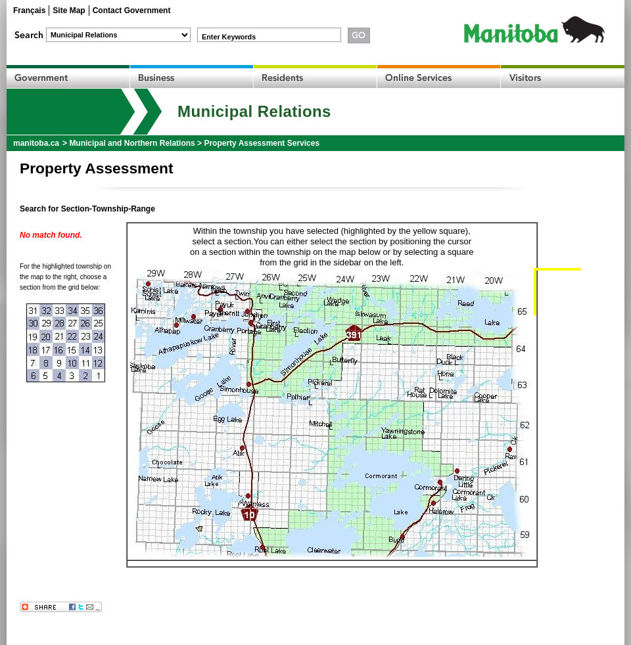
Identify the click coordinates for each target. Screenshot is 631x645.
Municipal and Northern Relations (132, 143)
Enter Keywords (229, 37)
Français (29, 10)
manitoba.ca (36, 143)
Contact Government (132, 10)
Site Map (69, 10)
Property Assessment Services (261, 143)
